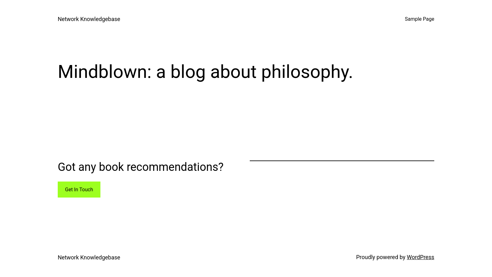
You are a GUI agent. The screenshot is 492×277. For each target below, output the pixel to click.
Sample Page (419, 19)
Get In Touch (79, 190)
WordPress (420, 257)
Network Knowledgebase (89, 19)
